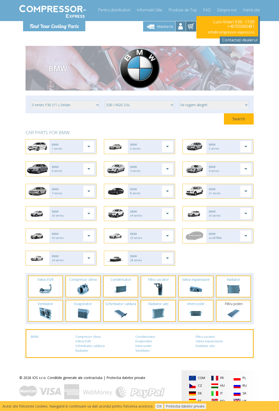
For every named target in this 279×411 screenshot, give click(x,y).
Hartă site (251, 9)
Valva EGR (83, 341)
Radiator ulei (205, 346)
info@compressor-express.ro (231, 32)
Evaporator (143, 341)
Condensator (145, 336)
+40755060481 (240, 26)
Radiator (81, 350)
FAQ (207, 9)
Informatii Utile (149, 9)
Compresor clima (88, 336)
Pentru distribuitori (114, 9)
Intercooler (143, 346)
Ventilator (142, 350)
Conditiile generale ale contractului (74, 377)
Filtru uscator (205, 336)
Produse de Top (182, 9)
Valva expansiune (209, 341)
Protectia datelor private (125, 377)
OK (159, 406)
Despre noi (227, 9)
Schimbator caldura (90, 346)
